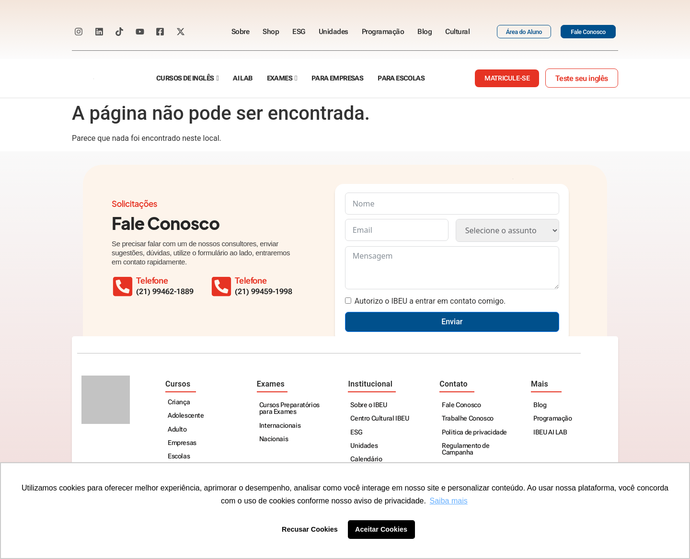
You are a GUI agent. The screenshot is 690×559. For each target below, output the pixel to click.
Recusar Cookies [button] (310, 529)
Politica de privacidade (474, 432)
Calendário (366, 459)
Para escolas (401, 78)
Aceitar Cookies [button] (381, 529)
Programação (383, 31)
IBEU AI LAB (550, 432)
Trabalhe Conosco (468, 418)
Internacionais (279, 426)
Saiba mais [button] (449, 501)
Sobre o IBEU (368, 405)
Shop (271, 31)
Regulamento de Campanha (465, 449)
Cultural (457, 31)
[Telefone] (221, 286)
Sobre (240, 31)
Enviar (451, 321)
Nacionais (273, 439)
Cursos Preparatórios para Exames (289, 408)
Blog (424, 31)
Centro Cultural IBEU (379, 418)
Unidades (333, 31)
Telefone (250, 280)
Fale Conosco (461, 405)
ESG (298, 31)
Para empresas (337, 78)
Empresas (182, 443)
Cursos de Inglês (185, 78)
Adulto (177, 429)
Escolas (179, 456)
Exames (279, 78)
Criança (179, 402)
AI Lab (242, 78)
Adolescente (186, 415)
